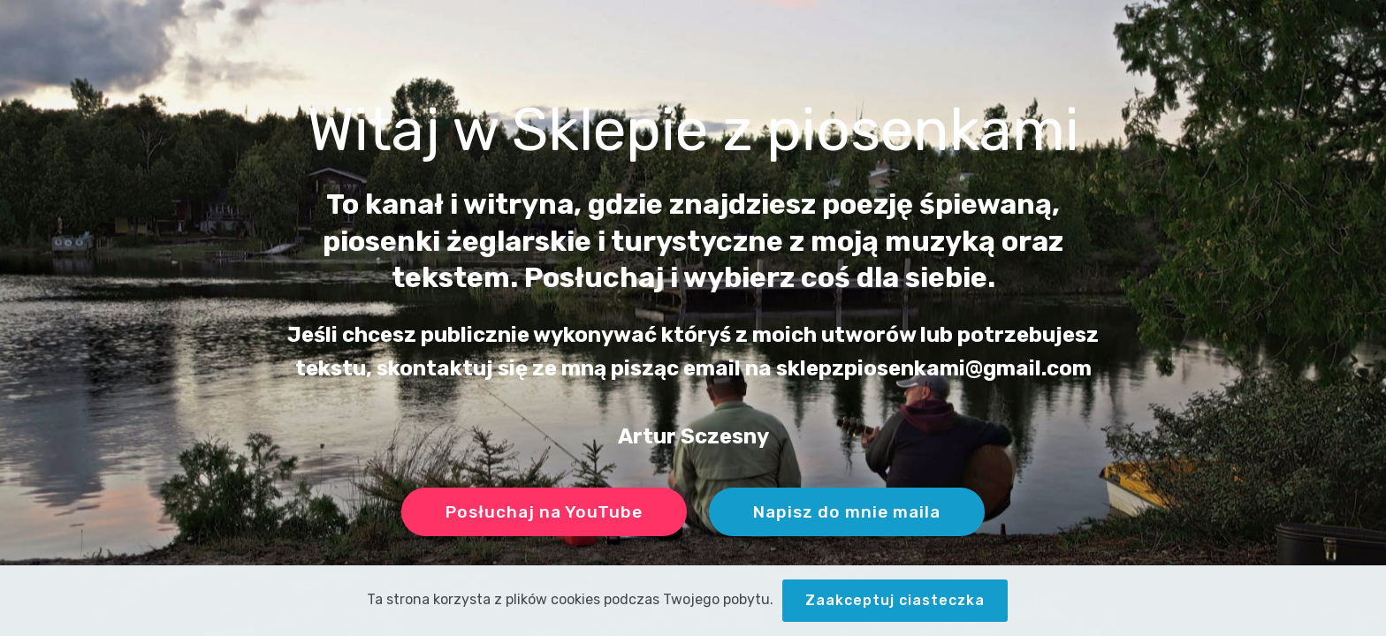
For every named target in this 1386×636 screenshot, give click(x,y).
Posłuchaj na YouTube (544, 512)
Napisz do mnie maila (846, 512)
